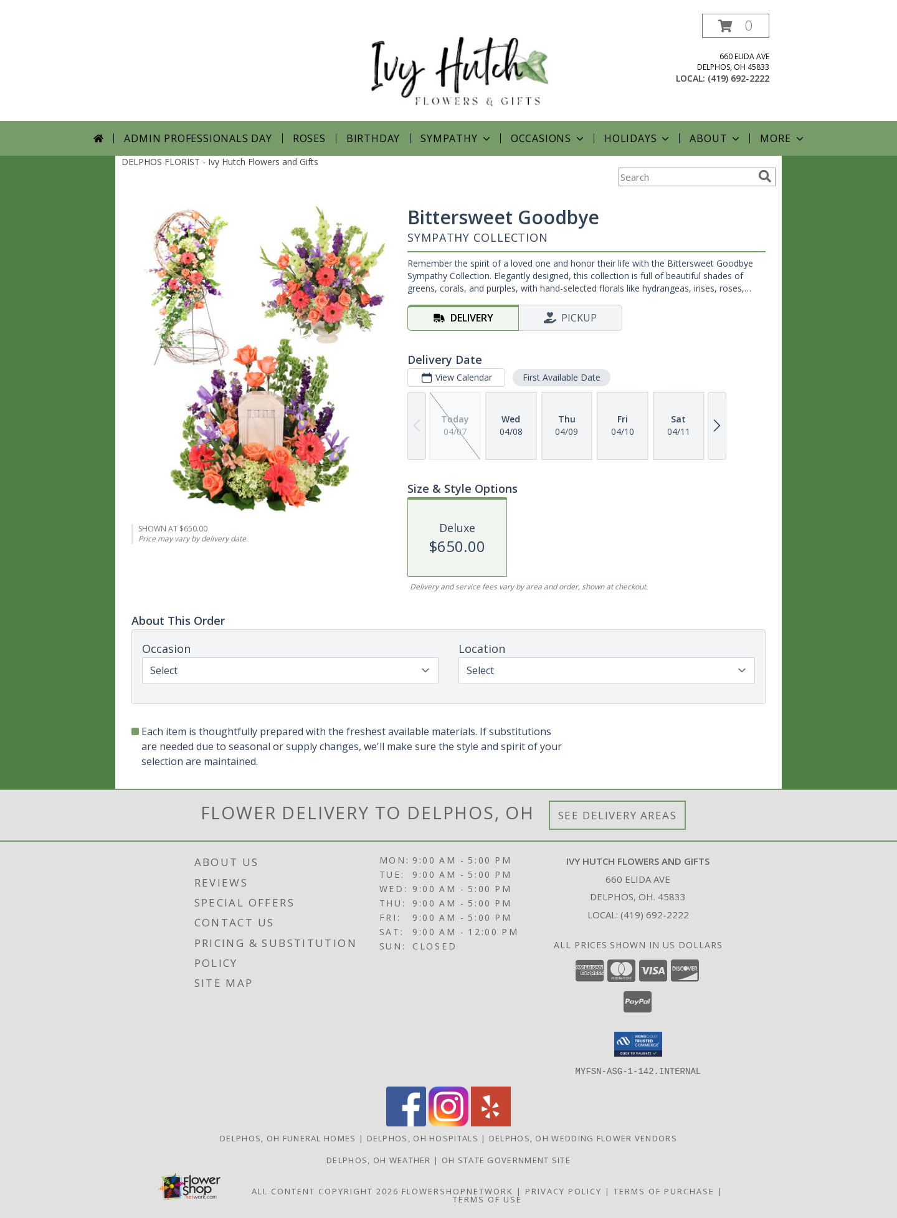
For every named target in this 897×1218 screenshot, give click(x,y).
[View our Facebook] (406, 1122)
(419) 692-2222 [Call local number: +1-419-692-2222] (738, 78)
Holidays (638, 138)
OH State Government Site (506, 1159)
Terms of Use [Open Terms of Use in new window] (487, 1198)
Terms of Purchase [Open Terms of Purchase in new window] (664, 1190)
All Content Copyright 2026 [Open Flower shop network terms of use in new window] (325, 1190)
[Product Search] (685, 177)
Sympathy (456, 138)
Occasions (548, 138)
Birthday (373, 138)
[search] (765, 176)
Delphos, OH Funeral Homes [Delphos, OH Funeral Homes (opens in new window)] (288, 1137)
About (716, 138)
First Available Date (561, 377)
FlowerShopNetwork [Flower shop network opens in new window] (457, 1190)
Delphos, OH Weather (378, 1159)
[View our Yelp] (491, 1122)
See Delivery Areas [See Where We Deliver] (617, 815)
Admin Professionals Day (198, 138)
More (782, 138)
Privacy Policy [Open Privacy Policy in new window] (563, 1190)
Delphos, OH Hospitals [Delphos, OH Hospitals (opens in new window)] (422, 1137)
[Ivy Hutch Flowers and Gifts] (453, 67)
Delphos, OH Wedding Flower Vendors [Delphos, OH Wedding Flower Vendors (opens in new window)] (583, 1137)
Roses (309, 138)
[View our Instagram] (448, 1122)
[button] (735, 26)
